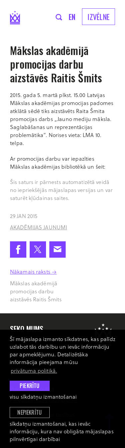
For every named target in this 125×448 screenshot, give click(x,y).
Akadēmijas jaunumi (38, 227)
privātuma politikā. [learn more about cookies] (34, 370)
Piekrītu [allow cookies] (29, 386)
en (72, 17)
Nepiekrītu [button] (29, 412)
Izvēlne (98, 16)
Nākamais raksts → (33, 271)
